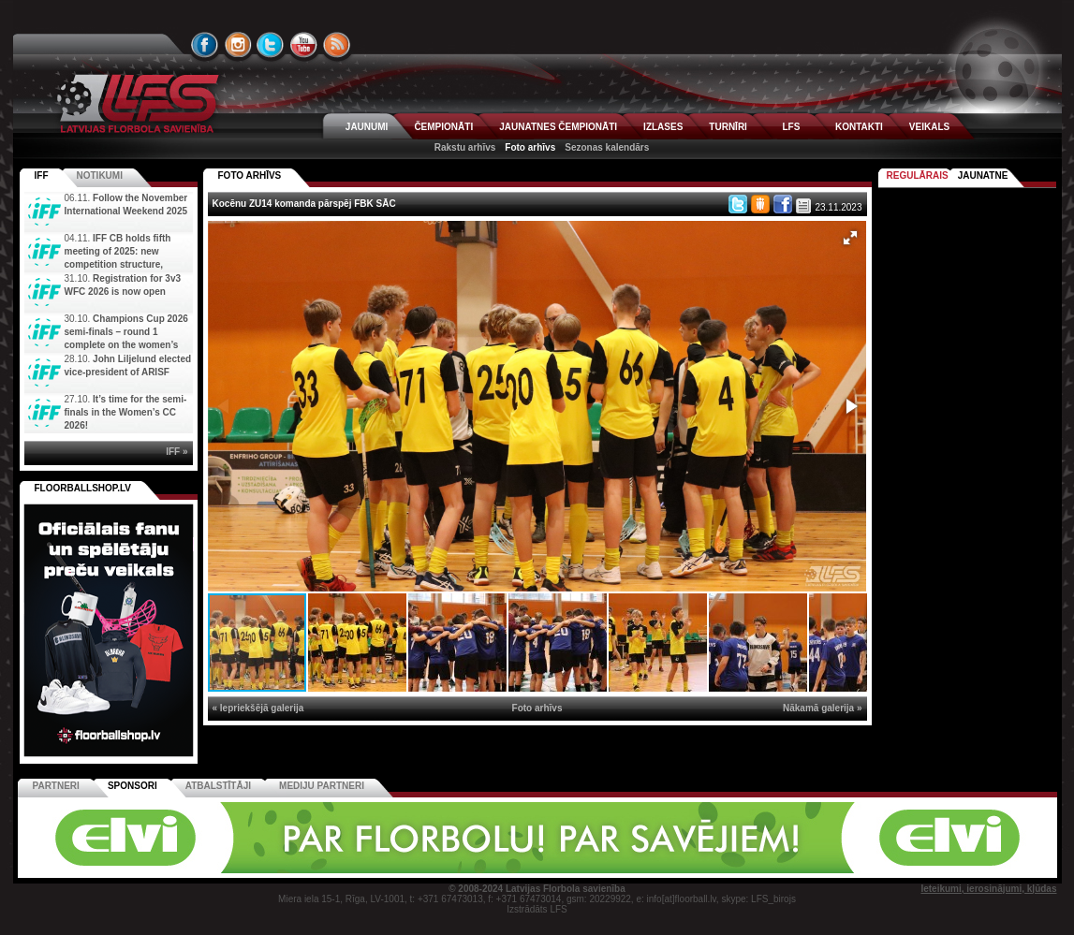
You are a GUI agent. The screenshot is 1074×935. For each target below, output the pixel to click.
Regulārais (918, 175)
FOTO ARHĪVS (250, 175)
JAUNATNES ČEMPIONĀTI (558, 127)
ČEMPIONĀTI (443, 127)
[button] (850, 238)
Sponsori (132, 786)
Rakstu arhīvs (465, 147)
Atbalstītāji (218, 786)
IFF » (176, 451)
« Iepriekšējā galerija (258, 708)
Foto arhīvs (530, 147)
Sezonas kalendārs (607, 147)
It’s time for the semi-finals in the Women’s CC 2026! (126, 412)
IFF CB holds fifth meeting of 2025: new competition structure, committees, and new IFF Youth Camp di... (100, 264)
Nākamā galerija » (822, 708)
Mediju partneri (321, 786)
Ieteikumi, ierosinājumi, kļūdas (988, 889)
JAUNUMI (367, 127)
